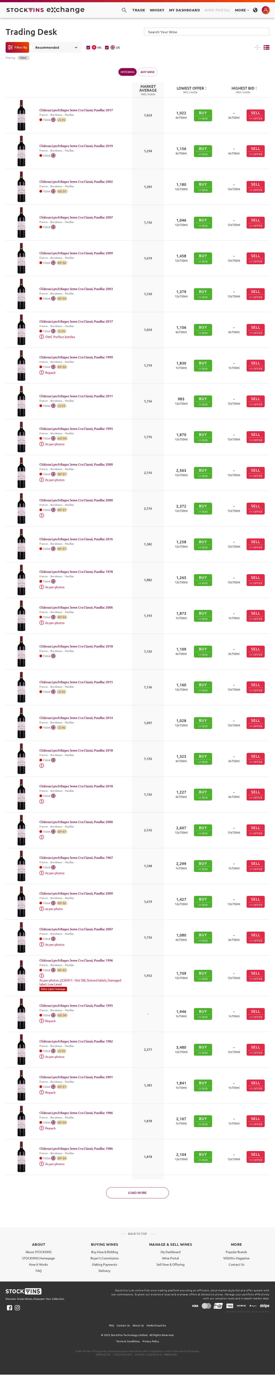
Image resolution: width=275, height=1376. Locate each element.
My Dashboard (170, 1252)
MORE (242, 10)
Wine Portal (217, 10)
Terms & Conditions (128, 1341)
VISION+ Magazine (236, 1258)
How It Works (38, 1264)
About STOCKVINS (39, 1252)
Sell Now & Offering (171, 1264)
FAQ (39, 1271)
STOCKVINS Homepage (38, 1258)
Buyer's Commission (104, 1258)
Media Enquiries (156, 1325)
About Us (138, 1325)
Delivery (104, 1271)
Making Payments (104, 1264)
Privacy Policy (150, 1341)
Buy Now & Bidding (104, 1252)
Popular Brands (236, 1252)
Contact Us (236, 1264)
